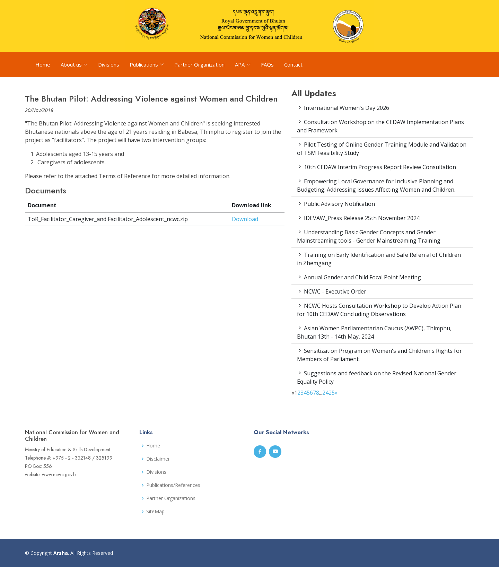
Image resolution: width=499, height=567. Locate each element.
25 (332, 392)
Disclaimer (158, 458)
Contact (293, 64)
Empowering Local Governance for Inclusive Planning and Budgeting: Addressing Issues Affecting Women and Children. (376, 185)
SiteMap (155, 511)
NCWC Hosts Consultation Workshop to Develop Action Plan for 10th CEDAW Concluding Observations (379, 310)
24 (325, 392)
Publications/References (173, 485)
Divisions (108, 64)
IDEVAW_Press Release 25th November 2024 (358, 218)
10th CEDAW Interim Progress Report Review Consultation (376, 167)
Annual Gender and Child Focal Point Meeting (359, 277)
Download (245, 219)
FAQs (267, 64)
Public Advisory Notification (336, 204)
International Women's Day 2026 (343, 108)
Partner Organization (199, 64)
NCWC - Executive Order (331, 291)
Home (42, 64)
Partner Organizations (170, 498)
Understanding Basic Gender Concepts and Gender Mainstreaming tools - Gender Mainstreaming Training (368, 236)
